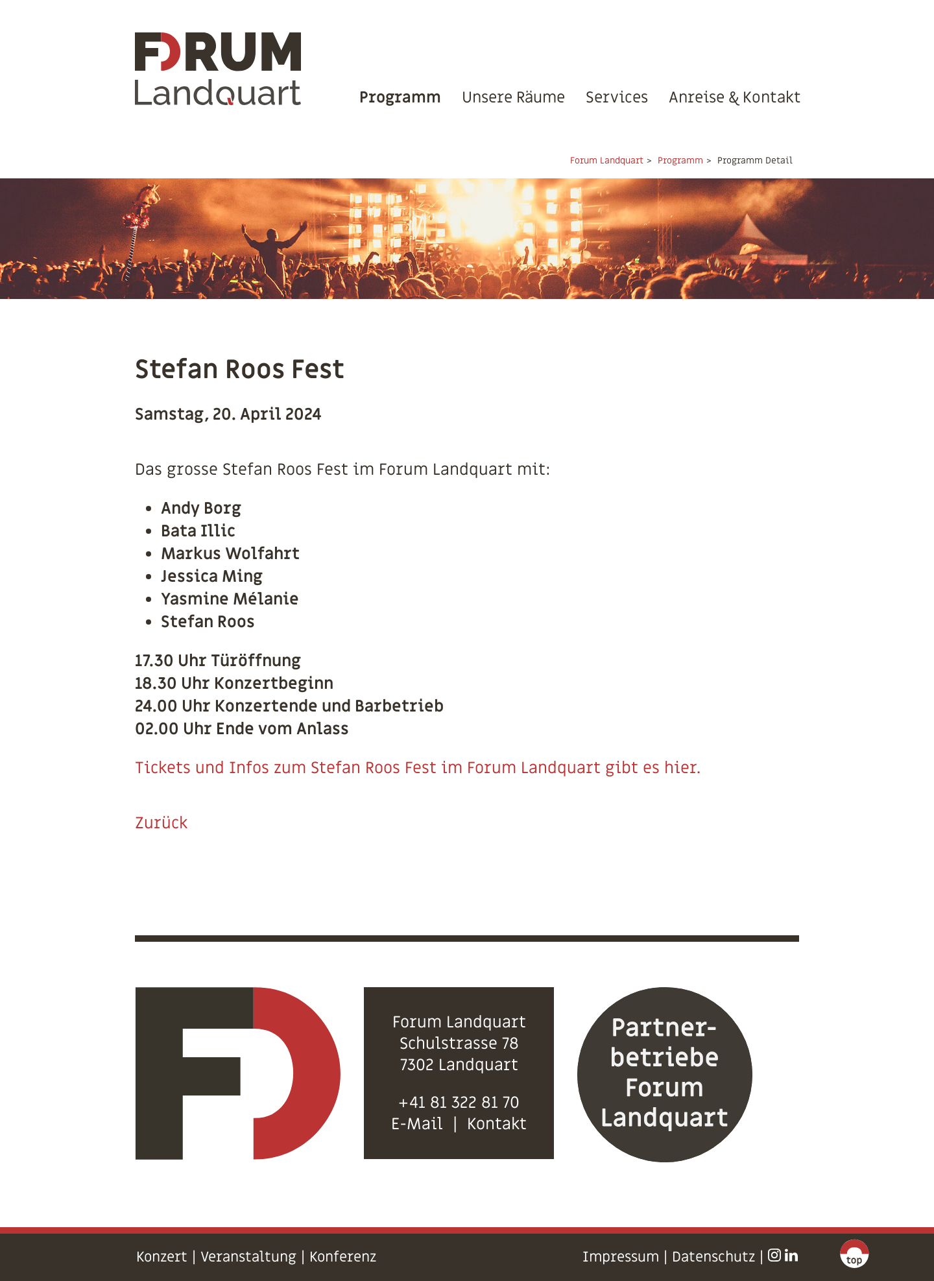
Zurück (161, 823)
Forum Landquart (606, 160)
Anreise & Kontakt (735, 98)
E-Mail (417, 1124)
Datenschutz (713, 1257)
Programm (400, 98)
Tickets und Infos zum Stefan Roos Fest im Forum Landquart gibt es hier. (417, 768)
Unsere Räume (513, 98)
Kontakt (497, 1124)
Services (617, 98)
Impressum (620, 1257)
